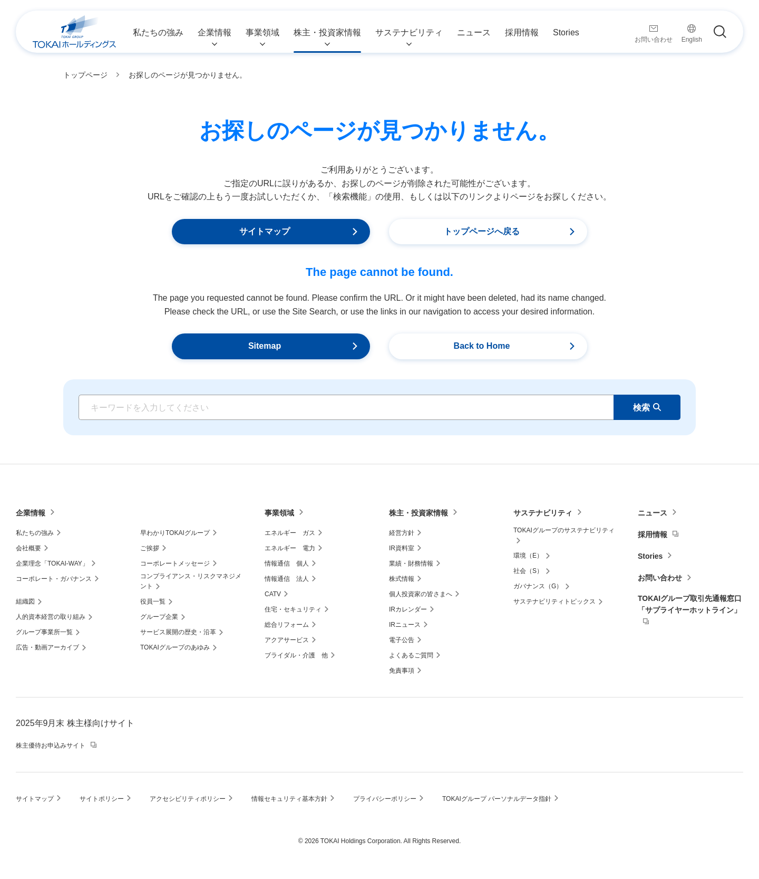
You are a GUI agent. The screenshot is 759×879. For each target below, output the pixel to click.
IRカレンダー (408, 609)
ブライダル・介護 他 (296, 655)
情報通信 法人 (287, 578)
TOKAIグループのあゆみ (175, 647)
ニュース (652, 513)
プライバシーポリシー (384, 798)
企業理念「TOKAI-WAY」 (52, 563)
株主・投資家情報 (418, 513)
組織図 (25, 601)
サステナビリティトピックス (554, 601)
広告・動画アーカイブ (47, 647)
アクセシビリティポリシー (188, 798)
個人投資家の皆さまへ (420, 594)
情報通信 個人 (287, 563)
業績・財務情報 (411, 563)
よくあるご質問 (411, 655)
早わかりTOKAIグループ (175, 533)
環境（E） (528, 555)
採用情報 (652, 534)
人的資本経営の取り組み (50, 616)
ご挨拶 (149, 548)
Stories (650, 556)
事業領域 (279, 513)
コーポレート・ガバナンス (54, 578)
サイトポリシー (102, 798)
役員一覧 (153, 601)
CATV (273, 594)
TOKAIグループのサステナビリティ (564, 530)
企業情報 (30, 513)
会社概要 (28, 548)
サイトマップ (35, 798)
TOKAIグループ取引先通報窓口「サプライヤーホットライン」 (690, 604)
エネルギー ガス (290, 533)
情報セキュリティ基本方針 (289, 798)
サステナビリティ (542, 513)
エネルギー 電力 (290, 548)
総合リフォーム (287, 624)
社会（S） (528, 571)
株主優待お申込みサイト (50, 745)
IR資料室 (401, 548)
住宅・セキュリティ (293, 609)
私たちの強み (35, 533)
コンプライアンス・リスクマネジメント (190, 581)
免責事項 (401, 670)
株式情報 (401, 578)
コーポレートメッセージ (175, 563)
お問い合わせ (660, 578)
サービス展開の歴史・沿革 (178, 632)
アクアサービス (287, 640)
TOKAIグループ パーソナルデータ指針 (496, 798)
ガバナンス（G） (537, 586)
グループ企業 (159, 616)
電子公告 (401, 640)
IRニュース (405, 624)
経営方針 (401, 533)
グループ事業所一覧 (44, 632)
